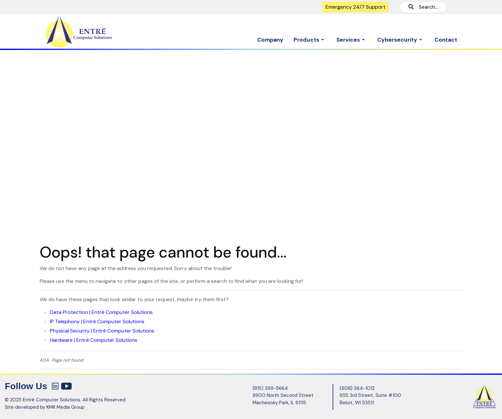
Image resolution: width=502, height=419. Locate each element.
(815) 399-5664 (270, 388)
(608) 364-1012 (357, 388)
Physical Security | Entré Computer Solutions (102, 330)
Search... (423, 7)
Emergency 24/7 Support (355, 7)
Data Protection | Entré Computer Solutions (101, 312)
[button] (309, 37)
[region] (251, 143)
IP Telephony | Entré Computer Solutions (97, 321)
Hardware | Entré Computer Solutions (93, 340)
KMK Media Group (65, 407)
